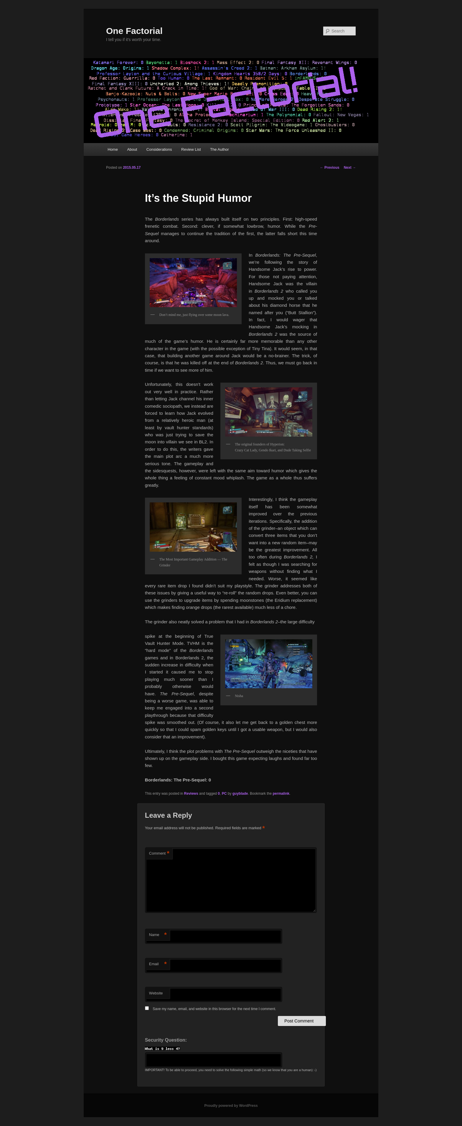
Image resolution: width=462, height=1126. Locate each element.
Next (350, 167)
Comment (159, 853)
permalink (281, 793)
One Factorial (134, 31)
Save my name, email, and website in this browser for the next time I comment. (214, 1009)
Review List (191, 149)
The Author (219, 149)
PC (224, 793)
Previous (329, 167)
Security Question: (166, 1040)
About (132, 149)
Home (113, 149)
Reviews (191, 793)
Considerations (159, 149)
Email (158, 964)
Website (156, 993)
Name (158, 935)
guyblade (240, 793)
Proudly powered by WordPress (231, 1106)
